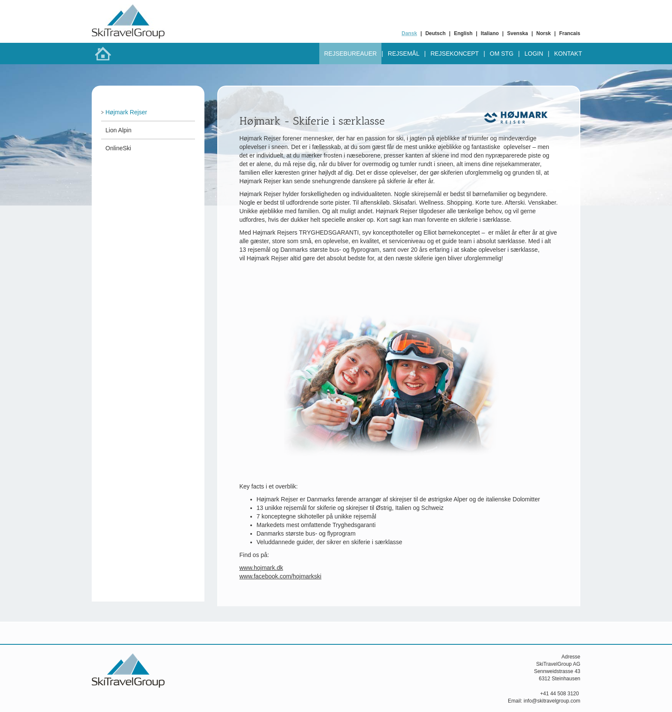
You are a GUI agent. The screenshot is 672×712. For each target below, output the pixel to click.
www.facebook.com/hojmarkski (280, 576)
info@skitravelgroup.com (552, 701)
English (463, 33)
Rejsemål (404, 53)
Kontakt (568, 53)
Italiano (490, 33)
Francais (569, 33)
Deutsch (435, 33)
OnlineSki (118, 148)
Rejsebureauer (350, 53)
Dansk (409, 33)
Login (534, 53)
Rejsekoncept (454, 53)
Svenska (517, 33)
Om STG (501, 53)
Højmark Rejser (126, 112)
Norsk (543, 33)
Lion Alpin (118, 130)
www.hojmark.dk (261, 567)
